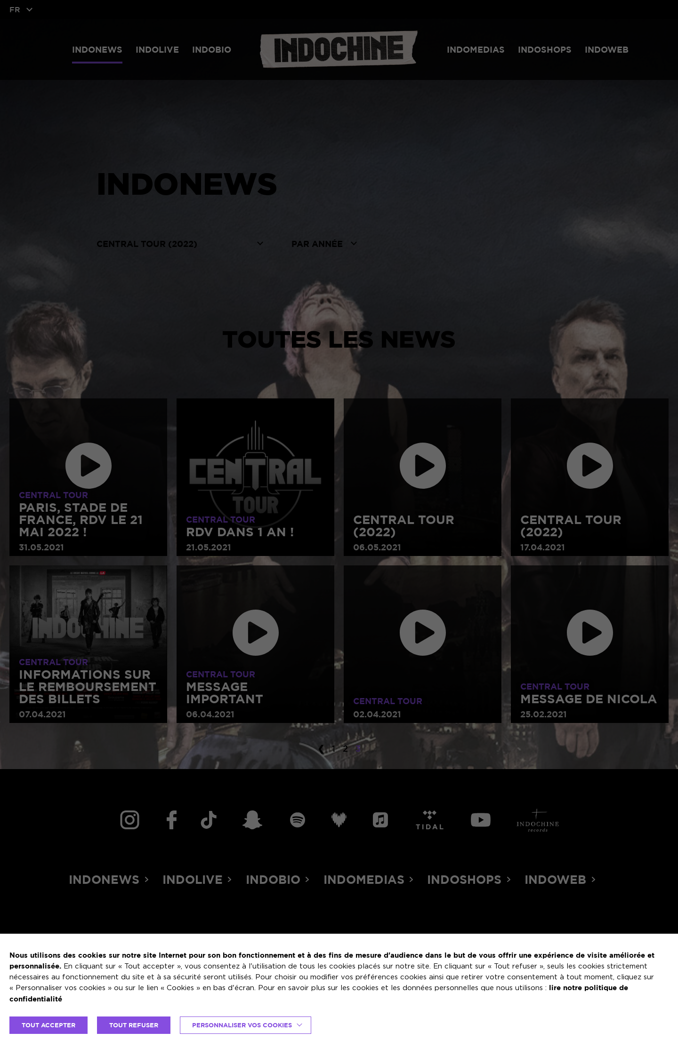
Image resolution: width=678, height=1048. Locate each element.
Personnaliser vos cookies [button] (242, 1025)
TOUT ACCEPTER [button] (48, 1025)
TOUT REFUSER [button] (133, 1025)
